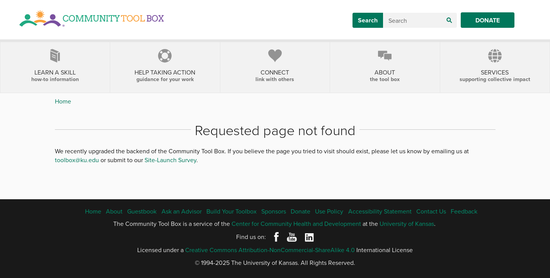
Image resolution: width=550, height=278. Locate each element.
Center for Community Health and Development (296, 223)
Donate (487, 20)
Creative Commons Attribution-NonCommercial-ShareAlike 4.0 (270, 250)
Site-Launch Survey (170, 160)
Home (63, 101)
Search (368, 20)
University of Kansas (407, 223)
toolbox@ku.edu (77, 160)
